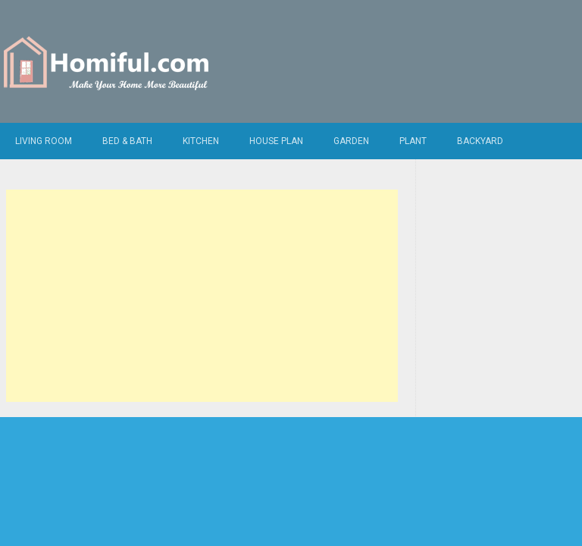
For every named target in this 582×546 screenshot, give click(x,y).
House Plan (276, 141)
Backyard (480, 141)
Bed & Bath (127, 141)
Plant (413, 141)
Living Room (43, 141)
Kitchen (201, 141)
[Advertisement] (202, 296)
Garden (351, 141)
